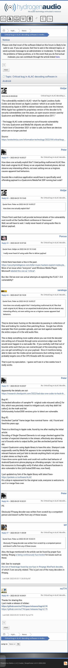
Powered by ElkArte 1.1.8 (9, 663)
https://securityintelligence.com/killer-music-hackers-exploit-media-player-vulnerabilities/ (33, 265)
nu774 (63, 588)
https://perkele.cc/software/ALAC (17, 477)
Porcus (63, 236)
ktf (65, 525)
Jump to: (4, 644)
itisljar (63, 88)
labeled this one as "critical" (23, 271)
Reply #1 (5, 158)
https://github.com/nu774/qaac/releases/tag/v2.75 (24, 609)
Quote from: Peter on (19, 204)
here (58, 57)
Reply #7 (5, 533)
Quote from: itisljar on (19, 249)
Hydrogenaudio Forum (13, 31)
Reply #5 (5, 386)
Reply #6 (5, 501)
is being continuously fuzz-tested (30, 555)
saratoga (62, 290)
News (24, 31)
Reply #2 (5, 198)
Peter (64, 149)
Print (6, 70)
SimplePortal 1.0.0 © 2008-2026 (35, 663)
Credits (21, 663)
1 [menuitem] (4, 65)
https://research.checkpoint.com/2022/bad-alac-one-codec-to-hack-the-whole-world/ (33, 393)
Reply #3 (5, 243)
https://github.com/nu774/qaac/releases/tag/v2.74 (24, 606)
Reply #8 (5, 596)
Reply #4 (5, 295)
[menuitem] (6, 70)
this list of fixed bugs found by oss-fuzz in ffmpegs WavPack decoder (32, 567)
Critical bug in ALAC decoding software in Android (25, 35)
